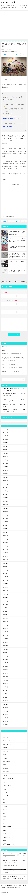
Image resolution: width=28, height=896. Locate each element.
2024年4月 (5, 511)
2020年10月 (5, 656)
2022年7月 (5, 583)
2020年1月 (5, 687)
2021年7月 (5, 625)
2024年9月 (5, 497)
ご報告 (4, 865)
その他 (4, 754)
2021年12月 (5, 607)
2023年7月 (5, 542)
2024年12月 (5, 487)
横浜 (14, 166)
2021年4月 (5, 635)
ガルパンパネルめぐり (8, 778)
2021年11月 (5, 611)
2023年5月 (5, 549)
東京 (4, 819)
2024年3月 (5, 515)
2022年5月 (5, 590)
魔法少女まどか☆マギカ (8, 844)
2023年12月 (5, 525)
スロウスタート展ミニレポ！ (21, 281)
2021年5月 (5, 632)
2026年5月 (5, 429)
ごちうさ (5, 747)
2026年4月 (5, 432)
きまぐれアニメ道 (8, 2)
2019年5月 (5, 714)
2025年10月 (5, 453)
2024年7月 (5, 501)
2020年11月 (5, 652)
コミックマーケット (7, 785)
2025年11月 (5, 449)
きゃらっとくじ (6, 740)
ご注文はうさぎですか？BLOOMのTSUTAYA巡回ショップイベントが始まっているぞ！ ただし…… (17, 270)
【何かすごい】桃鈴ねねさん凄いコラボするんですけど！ (17, 247)
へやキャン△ (6, 758)
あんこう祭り (6, 737)
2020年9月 (5, 659)
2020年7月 (5, 666)
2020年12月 (5, 649)
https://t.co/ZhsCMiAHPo (10, 116)
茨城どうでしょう (7, 837)
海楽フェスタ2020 (7, 826)
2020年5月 (5, 673)
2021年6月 (5, 628)
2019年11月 (5, 693)
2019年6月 (5, 711)
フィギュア (5, 789)
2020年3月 (5, 680)
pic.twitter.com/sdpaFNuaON (11, 118)
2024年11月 (5, 491)
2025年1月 (5, 484)
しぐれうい (5, 751)
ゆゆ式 (4, 764)
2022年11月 (5, 570)
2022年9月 (5, 577)
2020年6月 (5, 669)
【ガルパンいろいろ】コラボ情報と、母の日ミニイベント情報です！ (17, 262)
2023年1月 (5, 563)
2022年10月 (5, 573)
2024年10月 (5, 494)
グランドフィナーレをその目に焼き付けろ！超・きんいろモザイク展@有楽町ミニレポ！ (17, 240)
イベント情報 (13, 51)
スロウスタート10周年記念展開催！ (8, 281)
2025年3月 (5, 477)
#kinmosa (19, 116)
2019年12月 (5, 690)
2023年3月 (5, 556)
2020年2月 (5, 683)
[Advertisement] (14, 25)
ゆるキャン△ (6, 768)
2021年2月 (5, 642)
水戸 (4, 823)
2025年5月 (5, 470)
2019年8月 (5, 704)
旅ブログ (5, 809)
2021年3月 (5, 638)
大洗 (4, 802)
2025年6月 (5, 466)
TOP (7, 885)
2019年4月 (5, 718)
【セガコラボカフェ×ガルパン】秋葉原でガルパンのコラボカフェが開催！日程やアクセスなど (17, 233)
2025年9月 (5, 456)
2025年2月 (5, 480)
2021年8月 (5, 621)
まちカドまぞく (6, 761)
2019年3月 (5, 721)
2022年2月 (5, 601)
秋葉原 (4, 830)
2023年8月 (5, 539)
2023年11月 (5, 528)
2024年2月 (5, 518)
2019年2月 (5, 724)
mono (4, 734)
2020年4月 (5, 676)
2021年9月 (5, 618)
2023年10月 (5, 532)
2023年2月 (5, 559)
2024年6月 (5, 504)
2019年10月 (5, 697)
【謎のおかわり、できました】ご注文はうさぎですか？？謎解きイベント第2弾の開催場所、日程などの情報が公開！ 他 (17, 255)
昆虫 (4, 813)
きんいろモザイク (5, 51)
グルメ (4, 782)
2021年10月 (5, 614)
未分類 (4, 816)
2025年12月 (5, 446)
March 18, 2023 (7, 126)
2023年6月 (5, 546)
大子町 (4, 799)
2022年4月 (5, 594)
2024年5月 (5, 508)
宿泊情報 (5, 806)
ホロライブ (5, 792)
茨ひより (5, 833)
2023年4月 (5, 552)
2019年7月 (5, 707)
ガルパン (5, 775)
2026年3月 (5, 436)
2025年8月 (5, 460)
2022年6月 (5, 587)
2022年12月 (5, 566)
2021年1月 (5, 645)
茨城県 (4, 840)
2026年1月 (5, 442)
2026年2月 (5, 439)
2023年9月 (5, 535)
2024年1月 (5, 521)
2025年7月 (5, 463)
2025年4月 (5, 473)
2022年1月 (5, 604)
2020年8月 (5, 663)
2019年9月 (5, 700)
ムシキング (5, 795)
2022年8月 (5, 580)
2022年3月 (5, 597)
